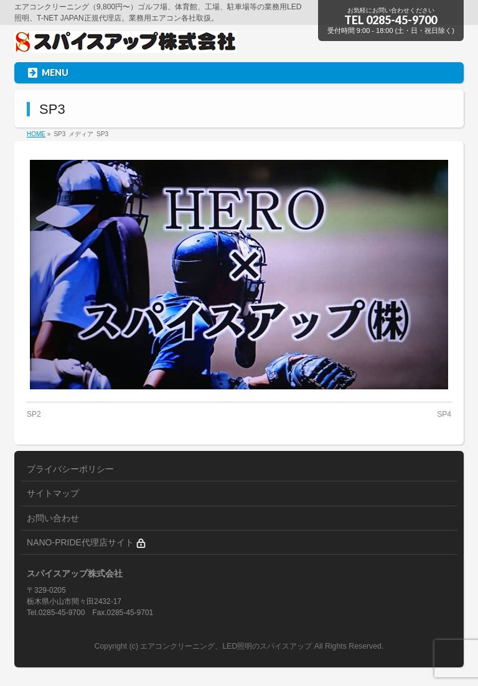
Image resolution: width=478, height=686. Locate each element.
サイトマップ (53, 493)
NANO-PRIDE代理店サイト (86, 542)
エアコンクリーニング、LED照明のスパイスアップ (227, 646)
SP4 (444, 414)
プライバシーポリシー (70, 469)
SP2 (34, 414)
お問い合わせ (53, 518)
